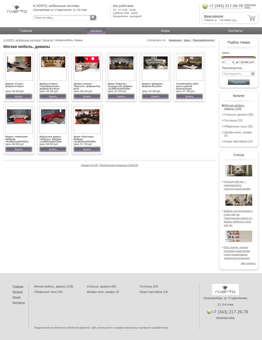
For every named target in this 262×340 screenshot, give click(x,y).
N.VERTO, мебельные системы (22, 40)
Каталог (96, 31)
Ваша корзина (213, 16)
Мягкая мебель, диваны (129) (234, 107)
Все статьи (248, 263)
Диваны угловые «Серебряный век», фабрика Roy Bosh (49, 86)
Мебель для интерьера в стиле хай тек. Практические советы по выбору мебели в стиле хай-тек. (238, 218)
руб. (252, 62)
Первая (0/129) (89, 165)
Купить (19, 96)
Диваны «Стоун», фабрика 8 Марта (14, 85)
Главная (26, 31)
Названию (176, 40)
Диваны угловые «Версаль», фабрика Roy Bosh (87, 86)
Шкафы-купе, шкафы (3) (103, 291)
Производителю (204, 40)
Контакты (235, 31)
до (237, 62)
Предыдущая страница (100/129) (118, 165)
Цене (188, 40)
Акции (165, 31)
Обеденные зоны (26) (238, 126)
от (223, 62)
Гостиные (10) (233, 120)
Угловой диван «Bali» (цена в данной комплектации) (187, 86)
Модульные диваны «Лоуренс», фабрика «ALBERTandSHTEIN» (50, 139)
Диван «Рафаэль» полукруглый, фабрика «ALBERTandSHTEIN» (120, 86)
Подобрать (239, 82)
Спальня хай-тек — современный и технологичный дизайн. (237, 185)
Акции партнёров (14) (238, 141)
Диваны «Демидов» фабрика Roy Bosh (152, 85)
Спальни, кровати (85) (238, 114)
